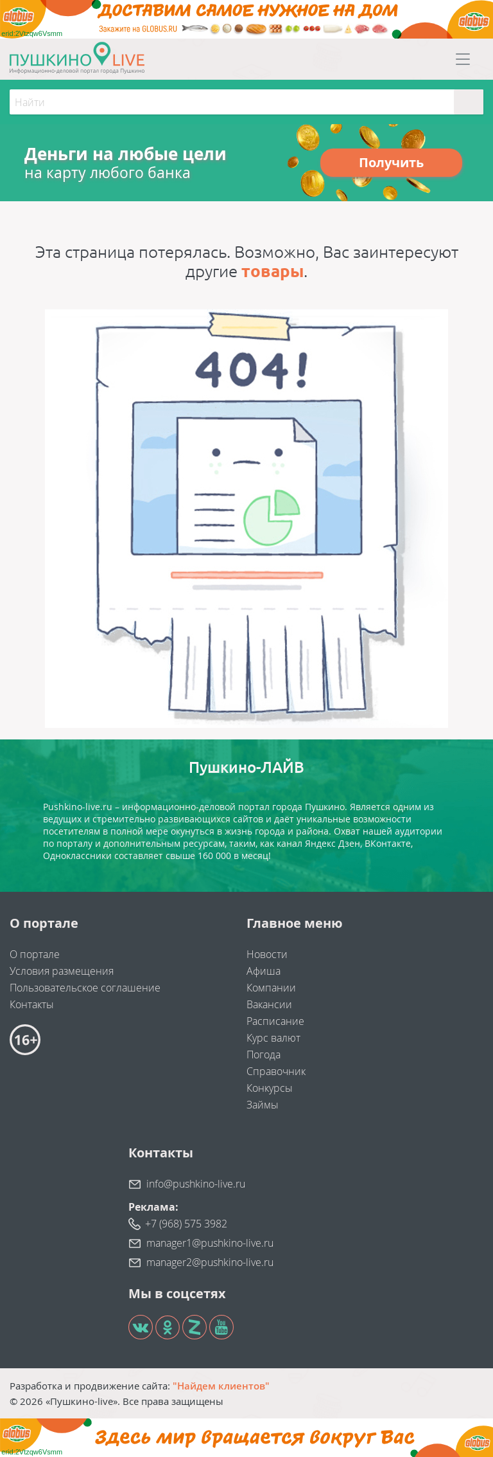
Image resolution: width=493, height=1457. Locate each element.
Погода (263, 1054)
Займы (262, 1105)
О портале (35, 954)
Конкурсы (269, 1088)
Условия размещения (62, 971)
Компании (271, 988)
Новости (267, 954)
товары (272, 271)
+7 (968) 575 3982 (186, 1224)
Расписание (275, 1021)
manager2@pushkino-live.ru (209, 1262)
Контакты (32, 1004)
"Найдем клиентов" (221, 1385)
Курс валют (273, 1038)
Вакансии (269, 1004)
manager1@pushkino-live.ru (209, 1243)
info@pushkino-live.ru (195, 1184)
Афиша (263, 971)
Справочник (276, 1071)
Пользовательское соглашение (85, 988)
